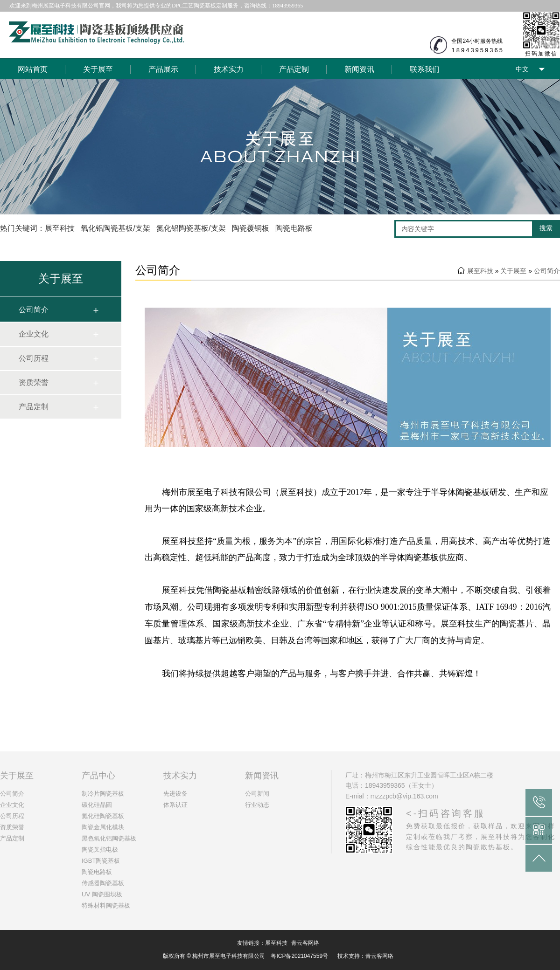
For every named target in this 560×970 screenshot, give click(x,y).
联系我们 (425, 69)
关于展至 (98, 69)
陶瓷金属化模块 (103, 827)
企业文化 (34, 334)
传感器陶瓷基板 (103, 883)
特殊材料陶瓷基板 (106, 905)
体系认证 (175, 804)
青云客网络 (305, 943)
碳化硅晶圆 (97, 804)
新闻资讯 (359, 69)
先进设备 (175, 793)
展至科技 (480, 271)
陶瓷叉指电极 (100, 849)
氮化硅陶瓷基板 (103, 815)
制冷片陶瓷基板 (103, 793)
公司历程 (34, 358)
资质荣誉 (34, 382)
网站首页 (33, 69)
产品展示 (163, 69)
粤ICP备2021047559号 (299, 956)
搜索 (546, 228)
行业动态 (257, 804)
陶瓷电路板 (97, 871)
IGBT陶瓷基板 (101, 860)
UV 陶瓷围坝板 (102, 894)
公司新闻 (257, 793)
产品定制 (294, 69)
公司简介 (34, 310)
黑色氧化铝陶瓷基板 (109, 838)
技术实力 (229, 69)
